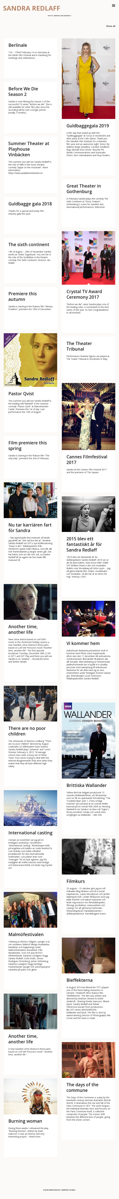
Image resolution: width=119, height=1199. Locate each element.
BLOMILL (73, 1190)
